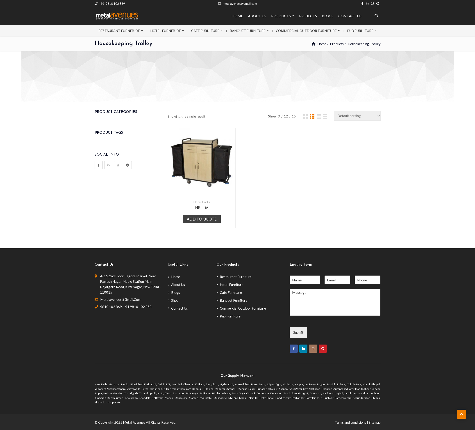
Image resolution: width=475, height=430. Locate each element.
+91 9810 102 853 (137, 307)
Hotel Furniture (165, 31)
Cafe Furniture (205, 31)
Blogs (175, 292)
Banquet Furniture (248, 31)
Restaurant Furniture (119, 31)
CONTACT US (349, 16)
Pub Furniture (360, 31)
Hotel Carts (201, 202)
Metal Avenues (134, 422)
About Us (178, 285)
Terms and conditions (350, 422)
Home (321, 44)
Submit (298, 332)
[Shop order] (357, 116)
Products (337, 44)
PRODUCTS (281, 16)
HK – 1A (201, 208)
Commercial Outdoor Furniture (306, 31)
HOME (237, 16)
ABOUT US (257, 16)
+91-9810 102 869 (110, 3)
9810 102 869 (111, 307)
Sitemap (375, 422)
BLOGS (327, 16)
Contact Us (179, 308)
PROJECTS (308, 16)
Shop (175, 300)
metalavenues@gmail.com (237, 3)
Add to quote (202, 218)
